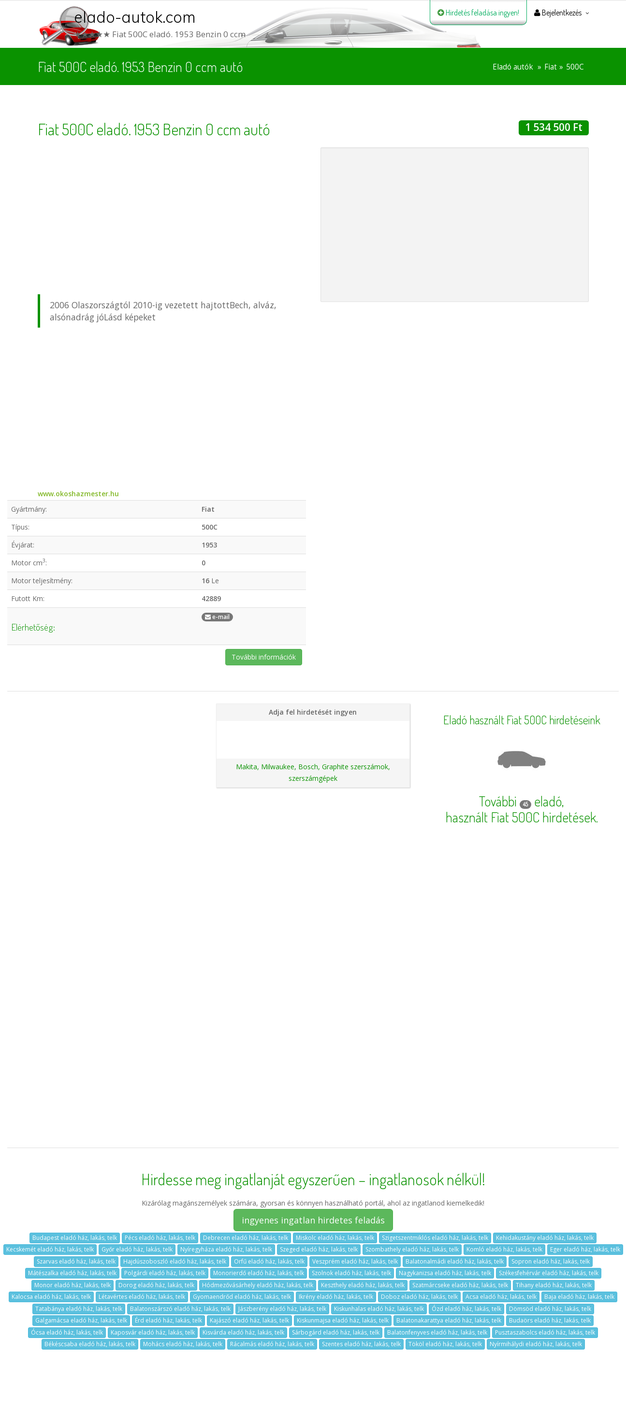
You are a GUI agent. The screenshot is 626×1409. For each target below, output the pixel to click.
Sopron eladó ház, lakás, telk (550, 1261)
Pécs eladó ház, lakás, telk (160, 1238)
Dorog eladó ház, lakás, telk (156, 1285)
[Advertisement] (172, 215)
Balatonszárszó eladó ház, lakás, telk (180, 1309)
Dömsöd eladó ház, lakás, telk (550, 1309)
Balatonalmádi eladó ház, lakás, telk (455, 1261)
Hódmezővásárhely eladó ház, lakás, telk (257, 1285)
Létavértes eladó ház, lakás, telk (142, 1297)
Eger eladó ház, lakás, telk (585, 1249)
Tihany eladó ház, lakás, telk (554, 1285)
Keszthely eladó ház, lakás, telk (363, 1285)
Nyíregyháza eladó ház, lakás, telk (226, 1249)
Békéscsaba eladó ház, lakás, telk (89, 1344)
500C (575, 67)
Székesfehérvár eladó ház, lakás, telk (548, 1273)
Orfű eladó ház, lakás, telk (269, 1261)
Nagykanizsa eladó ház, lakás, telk (445, 1273)
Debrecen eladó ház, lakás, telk (245, 1238)
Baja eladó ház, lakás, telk (579, 1297)
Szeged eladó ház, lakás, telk (319, 1249)
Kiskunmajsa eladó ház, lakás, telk (343, 1320)
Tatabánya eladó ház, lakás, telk (78, 1309)
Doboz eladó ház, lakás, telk (419, 1297)
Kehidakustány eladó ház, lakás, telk (545, 1238)
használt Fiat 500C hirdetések (521, 817)
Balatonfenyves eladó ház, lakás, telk (437, 1332)
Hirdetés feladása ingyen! (478, 12)
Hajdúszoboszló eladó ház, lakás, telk (174, 1261)
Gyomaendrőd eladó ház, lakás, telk (242, 1297)
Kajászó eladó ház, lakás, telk (249, 1320)
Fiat (550, 67)
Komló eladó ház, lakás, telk (504, 1249)
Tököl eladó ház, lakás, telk (445, 1344)
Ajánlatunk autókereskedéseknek (313, 745)
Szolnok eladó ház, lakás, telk (351, 1273)
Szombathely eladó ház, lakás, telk (412, 1249)
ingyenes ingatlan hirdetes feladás (313, 1220)
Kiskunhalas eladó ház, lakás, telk (379, 1309)
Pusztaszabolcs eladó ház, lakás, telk (545, 1332)
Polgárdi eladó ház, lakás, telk (164, 1273)
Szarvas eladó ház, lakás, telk (76, 1261)
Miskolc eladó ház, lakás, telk (335, 1238)
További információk (264, 656)
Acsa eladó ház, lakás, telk (501, 1297)
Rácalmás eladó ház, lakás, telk (272, 1344)
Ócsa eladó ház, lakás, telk (67, 1332)
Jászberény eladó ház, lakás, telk (282, 1309)
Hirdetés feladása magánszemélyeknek (313, 728)
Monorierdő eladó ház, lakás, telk (258, 1273)
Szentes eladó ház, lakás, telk (361, 1344)
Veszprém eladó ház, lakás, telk (355, 1261)
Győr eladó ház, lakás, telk (137, 1249)
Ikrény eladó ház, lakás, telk (336, 1297)
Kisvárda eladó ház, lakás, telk (243, 1332)
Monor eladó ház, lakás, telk (72, 1285)
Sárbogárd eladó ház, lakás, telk (335, 1332)
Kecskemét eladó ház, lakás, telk (50, 1249)
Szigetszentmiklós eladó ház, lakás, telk (435, 1238)
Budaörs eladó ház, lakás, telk (550, 1320)
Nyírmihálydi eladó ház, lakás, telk (536, 1344)
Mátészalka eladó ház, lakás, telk (72, 1273)
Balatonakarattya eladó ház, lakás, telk (448, 1320)
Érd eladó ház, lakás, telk (168, 1320)
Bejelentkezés (558, 12)
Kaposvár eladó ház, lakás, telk (153, 1332)
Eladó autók (513, 67)
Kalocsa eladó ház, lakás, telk (51, 1297)
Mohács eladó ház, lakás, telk (182, 1344)
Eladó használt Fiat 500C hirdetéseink (521, 720)
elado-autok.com (135, 17)
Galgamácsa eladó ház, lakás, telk (81, 1320)
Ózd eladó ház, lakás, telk (466, 1309)
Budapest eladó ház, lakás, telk (74, 1238)
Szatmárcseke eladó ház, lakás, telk (460, 1285)
